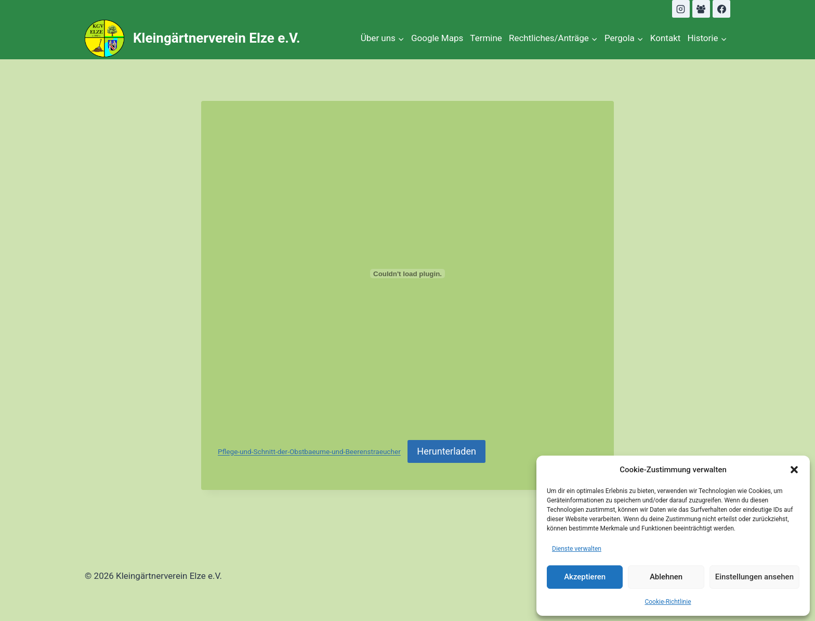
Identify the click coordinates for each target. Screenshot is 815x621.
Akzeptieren (585, 576)
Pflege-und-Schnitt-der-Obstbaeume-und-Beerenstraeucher (309, 452)
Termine (486, 38)
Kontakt (665, 38)
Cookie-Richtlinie (668, 601)
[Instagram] (681, 9)
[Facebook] (721, 9)
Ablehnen (666, 576)
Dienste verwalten (576, 548)
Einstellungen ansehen (754, 576)
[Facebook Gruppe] (701, 9)
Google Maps (437, 38)
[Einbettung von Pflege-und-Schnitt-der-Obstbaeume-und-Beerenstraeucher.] (407, 274)
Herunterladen (446, 451)
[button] (794, 469)
